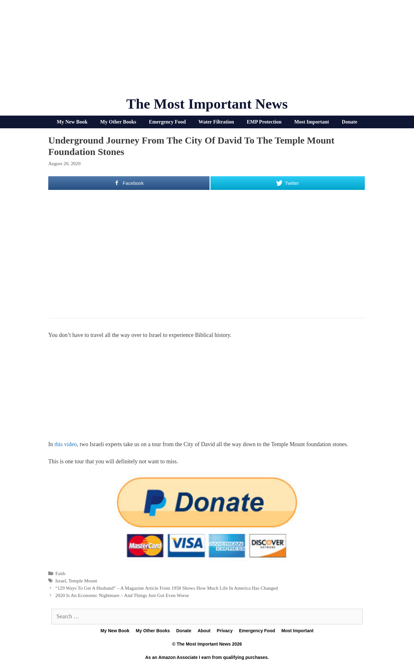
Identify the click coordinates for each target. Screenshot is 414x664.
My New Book (72, 121)
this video (66, 444)
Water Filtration (216, 121)
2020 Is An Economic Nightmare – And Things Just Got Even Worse (122, 595)
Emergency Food (167, 121)
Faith (60, 573)
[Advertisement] (207, 50)
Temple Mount (83, 580)
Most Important (311, 121)
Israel (60, 580)
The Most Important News (207, 104)
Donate (349, 121)
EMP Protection (264, 121)
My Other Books (118, 121)
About (203, 630)
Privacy (225, 630)
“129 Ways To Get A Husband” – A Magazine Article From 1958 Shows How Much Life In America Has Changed (166, 588)
